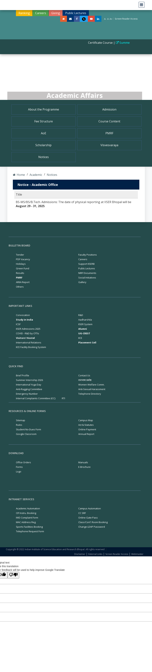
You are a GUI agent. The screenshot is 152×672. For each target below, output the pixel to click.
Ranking (24, 13)
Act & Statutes (86, 424)
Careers (40, 13)
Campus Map (85, 420)
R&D (80, 315)
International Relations (28, 342)
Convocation (23, 315)
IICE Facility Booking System (31, 347)
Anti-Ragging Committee (29, 389)
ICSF (18, 324)
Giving (55, 13)
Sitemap (20, 420)
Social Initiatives (87, 277)
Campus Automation (89, 508)
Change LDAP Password (91, 526)
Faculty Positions (87, 254)
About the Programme (43, 109)
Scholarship (43, 145)
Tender (20, 254)
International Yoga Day (28, 384)
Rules (19, 424)
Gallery (82, 282)
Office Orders (23, 462)
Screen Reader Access (126, 18)
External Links (95, 554)
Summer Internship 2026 (29, 380)
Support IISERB (86, 263)
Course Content (109, 121)
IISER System (85, 324)
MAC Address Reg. (26, 522)
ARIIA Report (23, 282)
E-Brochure (84, 467)
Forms (19, 467)
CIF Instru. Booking (26, 513)
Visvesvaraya (109, 145)
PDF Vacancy (23, 259)
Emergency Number (27, 393)
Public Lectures (75, 13)
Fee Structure (43, 121)
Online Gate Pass (88, 517)
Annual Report (86, 434)
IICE (80, 338)
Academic (35, 175)
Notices (43, 157)
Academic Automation (28, 508)
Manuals (83, 462)
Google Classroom (26, 434)
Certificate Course (102, 43)
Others (20, 286)
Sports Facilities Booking (29, 526)
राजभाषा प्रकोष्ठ (84, 380)
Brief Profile (22, 375)
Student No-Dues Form (28, 429)
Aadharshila (85, 319)
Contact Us (84, 375)
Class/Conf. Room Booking (93, 522)
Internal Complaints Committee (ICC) (35, 398)
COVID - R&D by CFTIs (27, 333)
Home (19, 175)
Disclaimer (79, 554)
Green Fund (22, 268)
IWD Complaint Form (27, 517)
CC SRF (82, 513)
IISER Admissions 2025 (28, 328)
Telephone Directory (89, 393)
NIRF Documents (87, 273)
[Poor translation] (13, 575)
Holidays (21, 263)
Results (20, 273)
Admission (109, 109)
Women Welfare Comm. (91, 384)
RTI (63, 398)
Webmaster (137, 554)
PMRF (109, 133)
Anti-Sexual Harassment (91, 389)
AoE (43, 133)
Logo (18, 471)
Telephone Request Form (30, 531)
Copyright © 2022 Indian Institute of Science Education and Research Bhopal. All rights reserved (55, 549)
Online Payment (87, 429)
